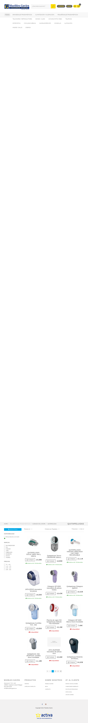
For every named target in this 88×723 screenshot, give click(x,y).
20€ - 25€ (7, 569)
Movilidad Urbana (30, 23)
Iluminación (68, 23)
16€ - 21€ (7, 568)
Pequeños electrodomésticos (68, 14)
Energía (28, 27)
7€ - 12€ (7, 564)
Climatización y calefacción (44, 14)
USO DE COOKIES (70, 694)
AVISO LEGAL (69, 692)
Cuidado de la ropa (38, 524)
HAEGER (7, 549)
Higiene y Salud (17, 27)
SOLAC (7, 556)
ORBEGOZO (8, 552)
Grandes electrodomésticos (22, 14)
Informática (17, 23)
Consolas (57, 23)
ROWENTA (8, 554)
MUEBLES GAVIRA (49, 683)
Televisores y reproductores (22, 19)
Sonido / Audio (40, 19)
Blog (69, 6)
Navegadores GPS (45, 23)
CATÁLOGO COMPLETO (30, 686)
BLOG (46, 686)
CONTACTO (47, 689)
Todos (7, 14)
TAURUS (7, 557)
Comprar (30, 560)
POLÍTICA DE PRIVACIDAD (72, 689)
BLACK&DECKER (9, 545)
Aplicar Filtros (12, 529)
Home (6, 524)
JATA (6, 550)
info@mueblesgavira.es (10, 688)
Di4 (6, 547)
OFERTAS (27, 683)
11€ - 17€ (7, 566)
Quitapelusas (52, 524)
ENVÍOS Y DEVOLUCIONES (72, 683)
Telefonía (68, 19)
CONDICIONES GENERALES (72, 686)
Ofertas (61, 6)
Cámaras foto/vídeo (55, 19)
